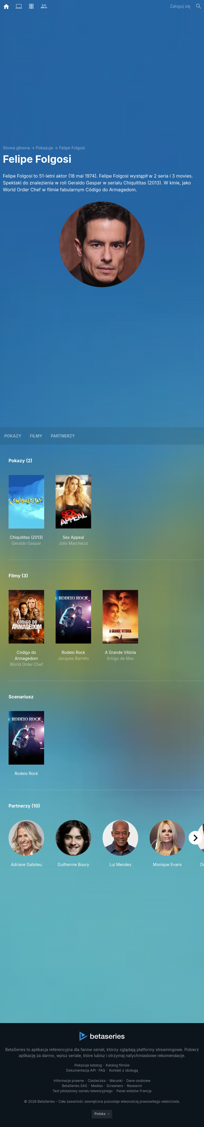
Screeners (115, 1086)
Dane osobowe (138, 1080)
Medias (97, 1086)
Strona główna (16, 147)
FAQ (102, 1070)
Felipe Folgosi (72, 147)
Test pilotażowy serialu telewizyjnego (82, 1091)
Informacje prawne (69, 1080)
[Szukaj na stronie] (198, 6)
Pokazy (12, 435)
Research (134, 1086)
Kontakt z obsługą (123, 1070)
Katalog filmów (118, 1065)
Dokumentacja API (81, 1070)
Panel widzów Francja (134, 1091)
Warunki (116, 1080)
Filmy (36, 435)
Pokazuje (44, 147)
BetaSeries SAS (74, 1086)
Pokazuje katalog (88, 1065)
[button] (26, 843)
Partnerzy (63, 435)
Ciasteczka (96, 1080)
